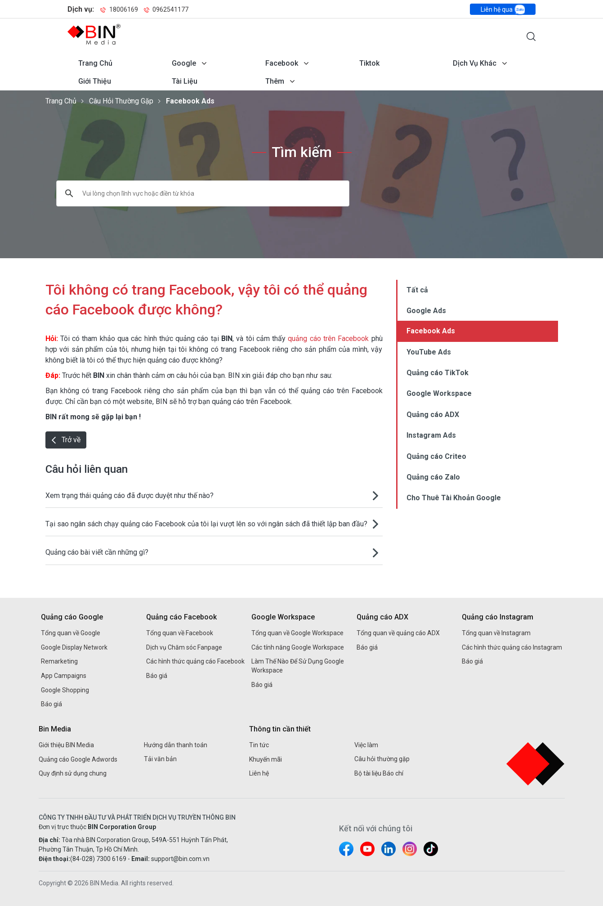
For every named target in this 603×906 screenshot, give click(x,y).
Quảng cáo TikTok (437, 372)
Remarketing (59, 661)
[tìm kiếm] (190, 193)
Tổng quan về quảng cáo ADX (398, 633)
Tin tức (259, 745)
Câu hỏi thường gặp (121, 101)
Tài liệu (184, 81)
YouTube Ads (428, 352)
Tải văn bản (160, 758)
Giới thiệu (94, 81)
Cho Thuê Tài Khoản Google (453, 497)
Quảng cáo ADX (432, 414)
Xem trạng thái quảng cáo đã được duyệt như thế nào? (129, 495)
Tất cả (417, 290)
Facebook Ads (190, 101)
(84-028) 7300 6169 (98, 858)
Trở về (65, 439)
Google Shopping (65, 690)
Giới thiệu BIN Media (66, 745)
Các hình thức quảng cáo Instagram (512, 647)
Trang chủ (95, 63)
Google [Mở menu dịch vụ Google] (184, 63)
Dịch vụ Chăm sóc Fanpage (184, 647)
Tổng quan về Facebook (179, 633)
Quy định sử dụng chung (73, 773)
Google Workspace (439, 393)
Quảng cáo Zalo (433, 477)
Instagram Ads (431, 435)
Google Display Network (74, 647)
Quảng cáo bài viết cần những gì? (96, 552)
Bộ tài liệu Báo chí (378, 773)
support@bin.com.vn (180, 858)
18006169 (119, 9)
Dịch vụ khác (474, 63)
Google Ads (426, 310)
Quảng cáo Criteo (436, 456)
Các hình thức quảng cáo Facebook (195, 661)
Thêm (274, 81)
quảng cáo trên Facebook (328, 338)
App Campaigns (63, 675)
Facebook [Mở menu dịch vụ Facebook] (281, 63)
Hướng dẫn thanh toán (175, 745)
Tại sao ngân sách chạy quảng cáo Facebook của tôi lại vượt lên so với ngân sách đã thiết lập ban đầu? (206, 524)
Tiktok (369, 63)
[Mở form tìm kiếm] (531, 36)
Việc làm (366, 745)
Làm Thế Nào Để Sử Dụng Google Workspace (297, 666)
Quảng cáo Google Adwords (78, 759)
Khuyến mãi (265, 759)
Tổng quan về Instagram (496, 633)
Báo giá (51, 704)
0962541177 (166, 9)
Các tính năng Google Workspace (297, 647)
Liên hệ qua (503, 9)
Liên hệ (259, 773)
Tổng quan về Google (70, 633)
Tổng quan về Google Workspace (297, 633)
